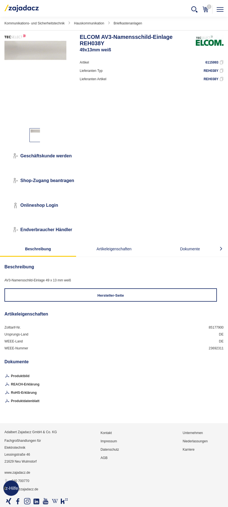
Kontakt (106, 433)
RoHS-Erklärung (20, 393)
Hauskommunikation (89, 23)
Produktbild (16, 376)
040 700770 (16, 481)
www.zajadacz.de (17, 473)
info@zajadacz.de (21, 489)
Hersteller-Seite (110, 295)
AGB (104, 458)
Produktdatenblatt (21, 401)
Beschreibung (38, 249)
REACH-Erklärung (21, 384)
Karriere (189, 449)
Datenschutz (110, 449)
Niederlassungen (195, 441)
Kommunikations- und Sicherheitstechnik (34, 23)
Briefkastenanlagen (128, 23)
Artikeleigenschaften (113, 249)
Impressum (109, 441)
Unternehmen (193, 433)
